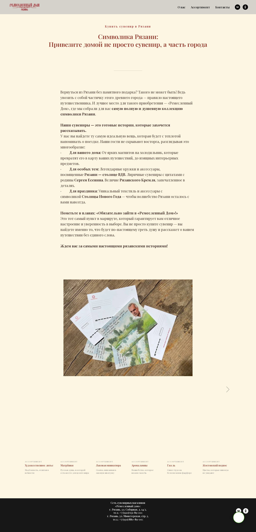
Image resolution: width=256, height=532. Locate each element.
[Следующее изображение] (227, 389)
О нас (181, 7)
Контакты (222, 7)
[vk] (237, 7)
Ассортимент (200, 7)
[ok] (245, 7)
